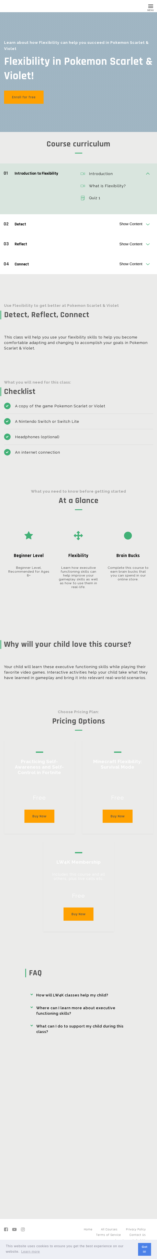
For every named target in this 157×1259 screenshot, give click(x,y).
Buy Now (39, 815)
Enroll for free (24, 97)
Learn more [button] (30, 1251)
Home (88, 1229)
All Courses (109, 1229)
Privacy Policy (136, 1229)
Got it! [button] (144, 1249)
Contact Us (138, 1235)
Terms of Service (108, 1235)
